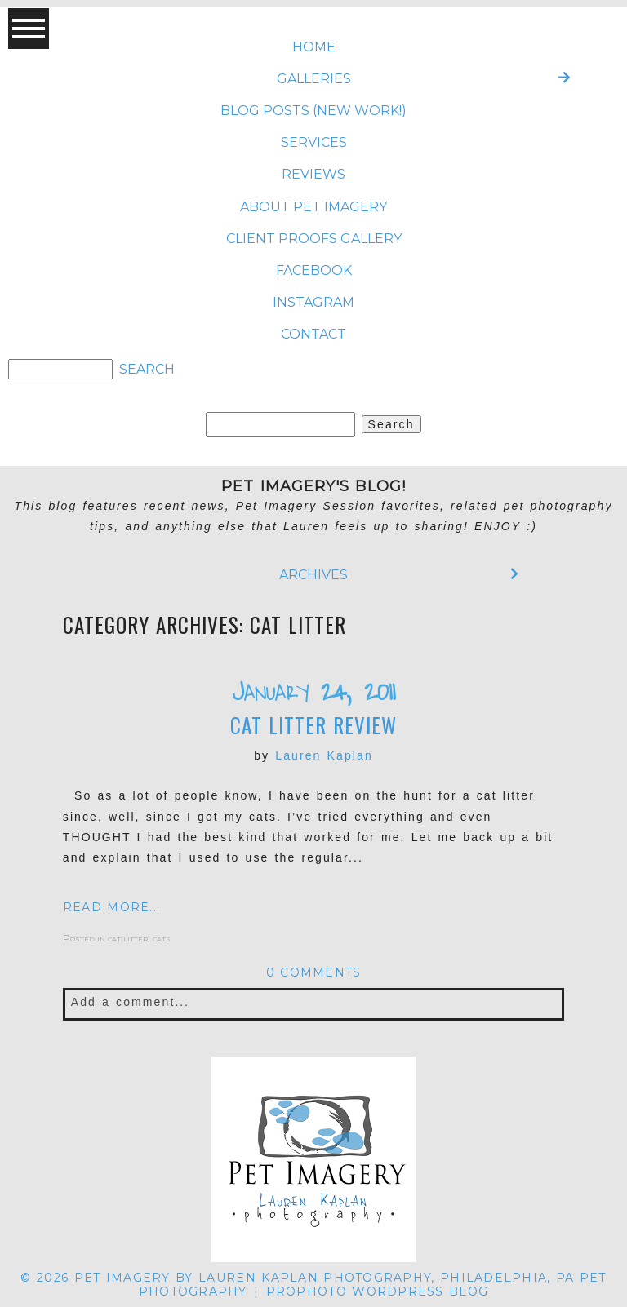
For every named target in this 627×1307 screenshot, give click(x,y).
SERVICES (314, 142)
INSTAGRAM (313, 302)
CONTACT (313, 334)
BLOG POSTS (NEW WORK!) (313, 110)
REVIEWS (313, 174)
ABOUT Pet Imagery (313, 207)
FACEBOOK (314, 270)
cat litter (128, 938)
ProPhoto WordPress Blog (377, 1291)
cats (162, 938)
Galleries (314, 78)
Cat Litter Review (313, 725)
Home (314, 47)
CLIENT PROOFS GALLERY (314, 238)
